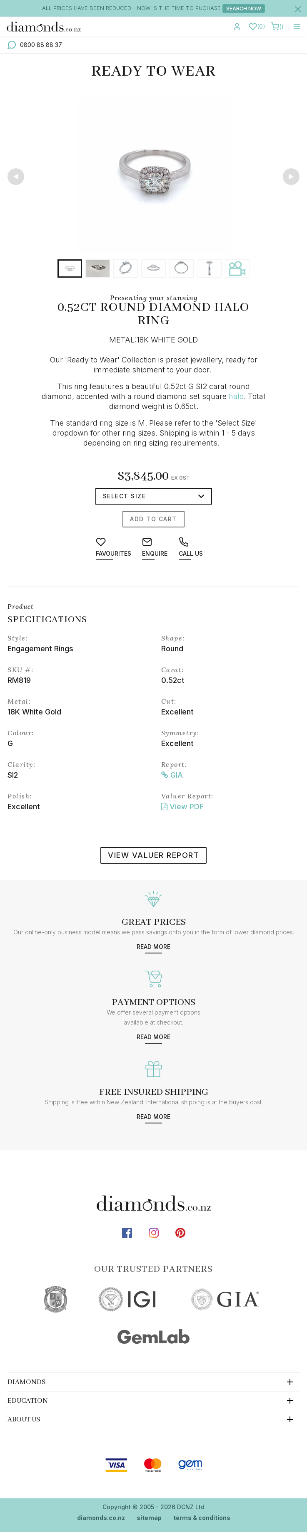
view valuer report (153, 855)
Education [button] (27, 1401)
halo (236, 396)
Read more (153, 946)
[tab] (153, 1381)
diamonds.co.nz (101, 1517)
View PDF (182, 806)
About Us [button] (23, 1419)
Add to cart (153, 518)
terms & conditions (201, 1517)
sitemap (149, 1517)
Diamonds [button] (26, 1382)
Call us (191, 547)
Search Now (243, 8)
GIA (172, 775)
